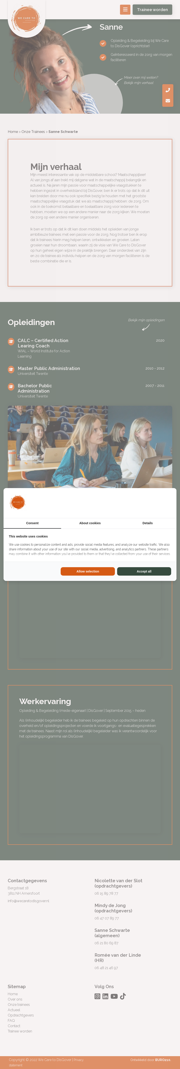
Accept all (144, 571)
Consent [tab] (32, 523)
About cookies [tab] (90, 523)
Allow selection (88, 571)
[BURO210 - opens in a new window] (154, 503)
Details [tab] (148, 523)
